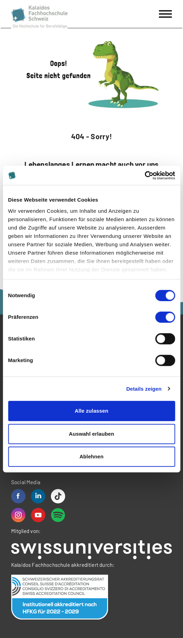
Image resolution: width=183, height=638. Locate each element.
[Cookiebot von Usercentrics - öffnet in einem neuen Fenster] (144, 175)
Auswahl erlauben (91, 434)
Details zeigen (143, 389)
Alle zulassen (91, 411)
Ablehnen (91, 456)
